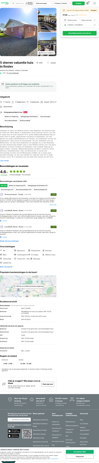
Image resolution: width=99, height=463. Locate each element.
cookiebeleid (54, 458)
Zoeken (78, 3)
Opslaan (51, 63)
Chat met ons (47, 384)
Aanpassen (80, 456)
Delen (39, 63)
